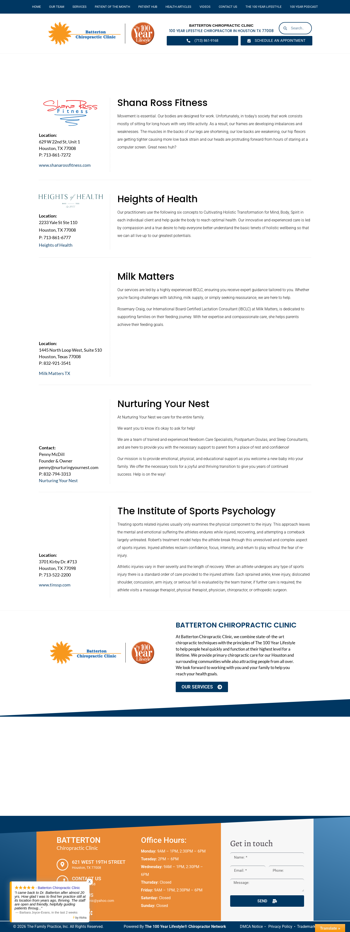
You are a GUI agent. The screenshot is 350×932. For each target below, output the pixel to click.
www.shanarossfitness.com (65, 165)
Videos (205, 7)
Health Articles (178, 7)
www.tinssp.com (54, 584)
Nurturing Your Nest (58, 480)
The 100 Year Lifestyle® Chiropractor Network (185, 926)
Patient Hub (147, 7)
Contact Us (228, 7)
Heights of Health (55, 245)
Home (36, 7)
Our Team (56, 7)
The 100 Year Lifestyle (263, 7)
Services (79, 7)
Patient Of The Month (112, 7)
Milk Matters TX (54, 373)
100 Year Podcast (304, 7)
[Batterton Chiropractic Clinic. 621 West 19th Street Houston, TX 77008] (175, 766)
